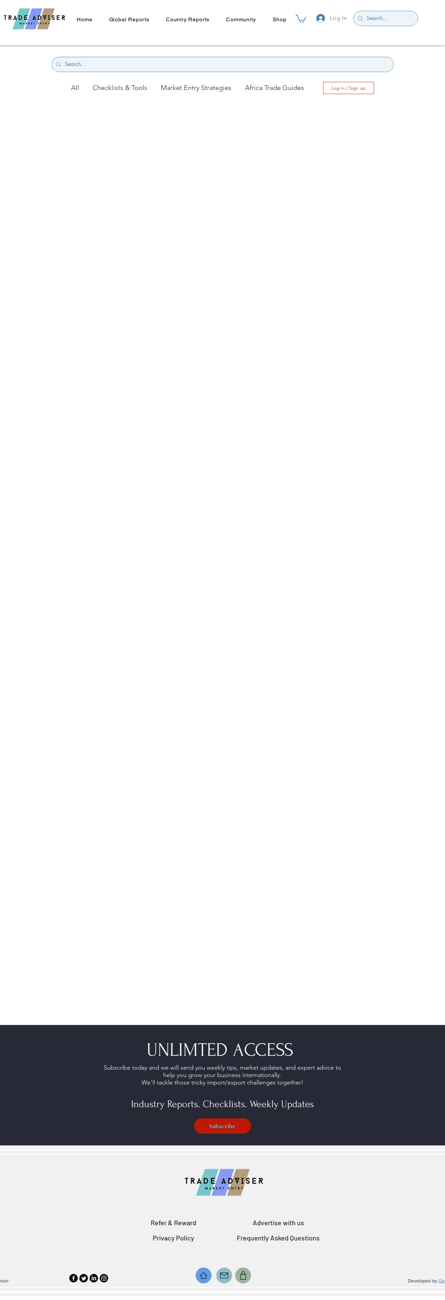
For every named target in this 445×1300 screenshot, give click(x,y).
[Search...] (385, 18)
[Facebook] (73, 1278)
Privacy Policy (173, 1238)
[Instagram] (104, 1278)
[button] (301, 18)
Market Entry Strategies (196, 88)
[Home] (204, 1275)
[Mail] (224, 1275)
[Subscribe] (222, 1126)
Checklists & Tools (120, 88)
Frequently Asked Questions (278, 1238)
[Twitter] (83, 1278)
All (75, 88)
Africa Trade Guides (274, 88)
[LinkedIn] (94, 1278)
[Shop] (243, 1275)
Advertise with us (278, 1222)
